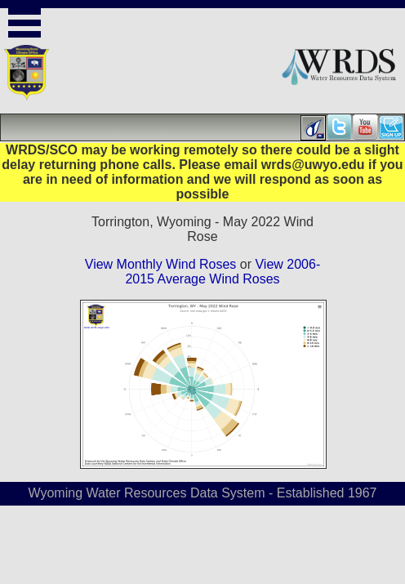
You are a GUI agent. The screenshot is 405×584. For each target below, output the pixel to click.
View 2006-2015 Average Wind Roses (222, 271)
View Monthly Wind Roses (161, 264)
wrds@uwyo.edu (313, 165)
